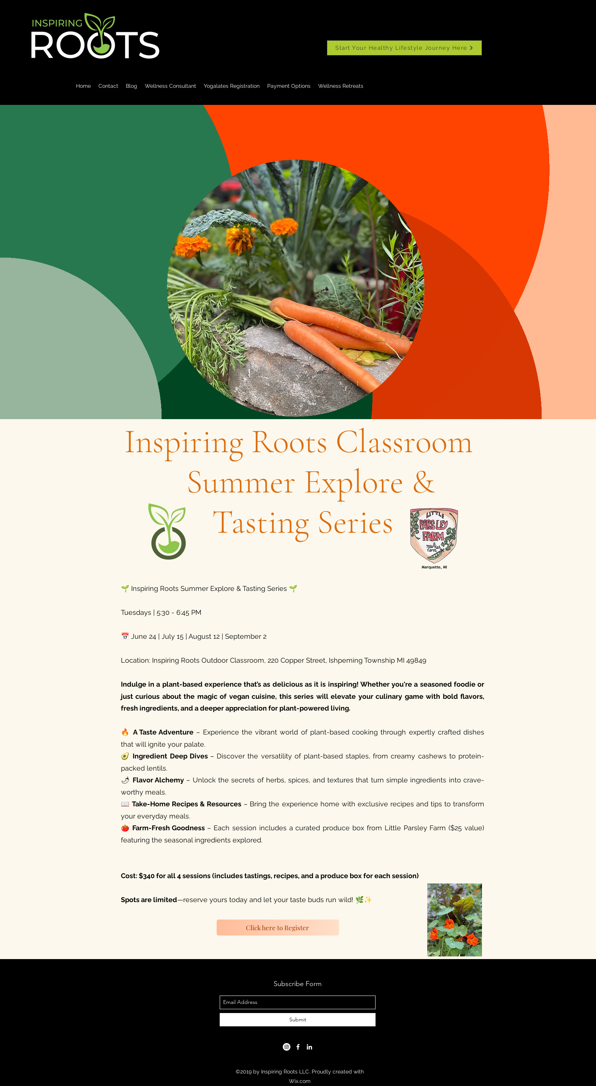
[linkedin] (309, 1047)
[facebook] (298, 1047)
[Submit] (298, 1019)
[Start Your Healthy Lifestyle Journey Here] (404, 47)
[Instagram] (286, 1047)
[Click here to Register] (278, 928)
